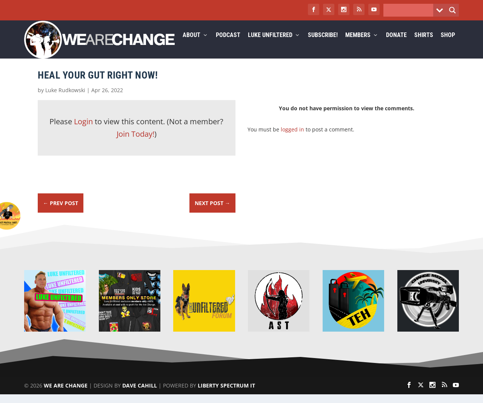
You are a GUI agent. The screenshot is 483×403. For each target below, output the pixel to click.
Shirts (423, 44)
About (191, 44)
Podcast (228, 44)
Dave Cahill (139, 394)
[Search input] (410, 10)
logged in (292, 138)
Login (83, 130)
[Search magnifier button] (452, 10)
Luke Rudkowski (65, 98)
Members (358, 44)
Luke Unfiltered (270, 44)
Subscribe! (323, 44)
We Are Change (66, 394)
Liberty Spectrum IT (226, 394)
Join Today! (135, 142)
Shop (448, 44)
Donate (396, 44)
